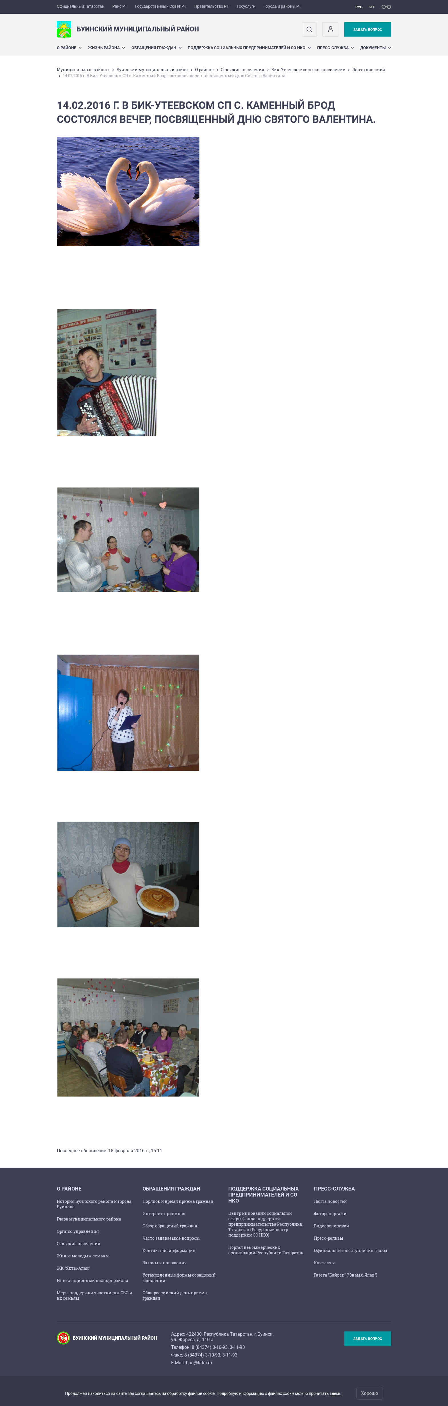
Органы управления (78, 1231)
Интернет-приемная (164, 1213)
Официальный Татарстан (80, 6)
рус (359, 7)
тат (371, 7)
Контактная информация (169, 1250)
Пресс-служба (335, 47)
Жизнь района (106, 47)
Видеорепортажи (331, 1226)
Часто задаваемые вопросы (171, 1238)
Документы (375, 47)
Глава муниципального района (89, 1219)
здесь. (335, 1393)
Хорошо (369, 1393)
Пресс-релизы (328, 1238)
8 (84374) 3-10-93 (210, 1347)
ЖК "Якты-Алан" (73, 1268)
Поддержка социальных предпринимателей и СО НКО (249, 47)
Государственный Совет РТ (160, 6)
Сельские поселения (242, 69)
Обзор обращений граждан (170, 1226)
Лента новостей (368, 69)
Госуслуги (246, 6)
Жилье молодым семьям (83, 1256)
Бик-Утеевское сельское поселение (308, 69)
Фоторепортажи (330, 1213)
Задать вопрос (367, 30)
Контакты (324, 1262)
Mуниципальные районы (83, 69)
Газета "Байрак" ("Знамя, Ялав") (345, 1275)
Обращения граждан (156, 47)
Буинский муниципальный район (152, 69)
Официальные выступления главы (350, 1250)
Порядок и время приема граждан (178, 1201)
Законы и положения (165, 1262)
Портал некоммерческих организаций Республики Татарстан (266, 1250)
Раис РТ (119, 6)
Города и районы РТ (282, 6)
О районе (69, 47)
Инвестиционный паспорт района (92, 1280)
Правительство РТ (211, 6)
